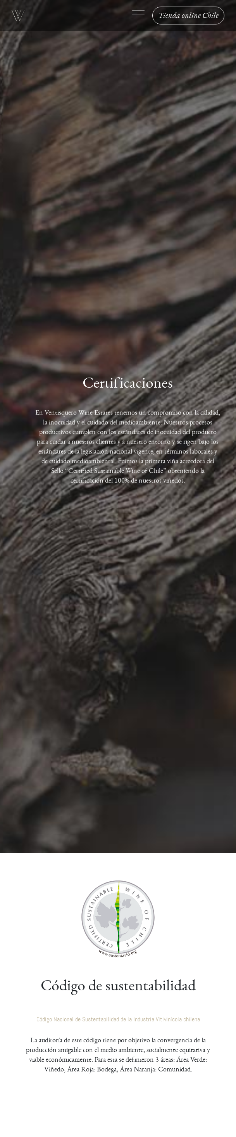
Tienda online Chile (188, 15)
